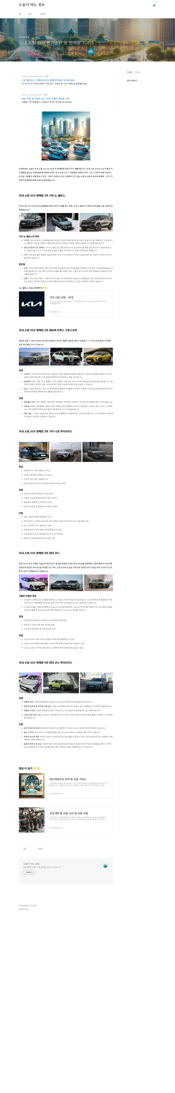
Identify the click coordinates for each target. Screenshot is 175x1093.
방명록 (43, 14)
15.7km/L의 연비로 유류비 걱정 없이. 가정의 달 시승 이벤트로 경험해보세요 (54, 83)
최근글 (129, 72)
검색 (148, 5)
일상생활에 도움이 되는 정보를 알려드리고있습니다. (42, 974)
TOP (154, 1013)
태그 (30, 14)
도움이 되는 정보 (32, 5)
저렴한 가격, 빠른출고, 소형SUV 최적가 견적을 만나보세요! (47, 101)
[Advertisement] (66, 454)
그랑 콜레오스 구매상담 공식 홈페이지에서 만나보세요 (48, 80)
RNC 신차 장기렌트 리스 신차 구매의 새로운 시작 (45, 98)
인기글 (137, 72)
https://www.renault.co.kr (33, 76)
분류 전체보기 (132, 80)
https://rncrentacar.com (32, 95)
